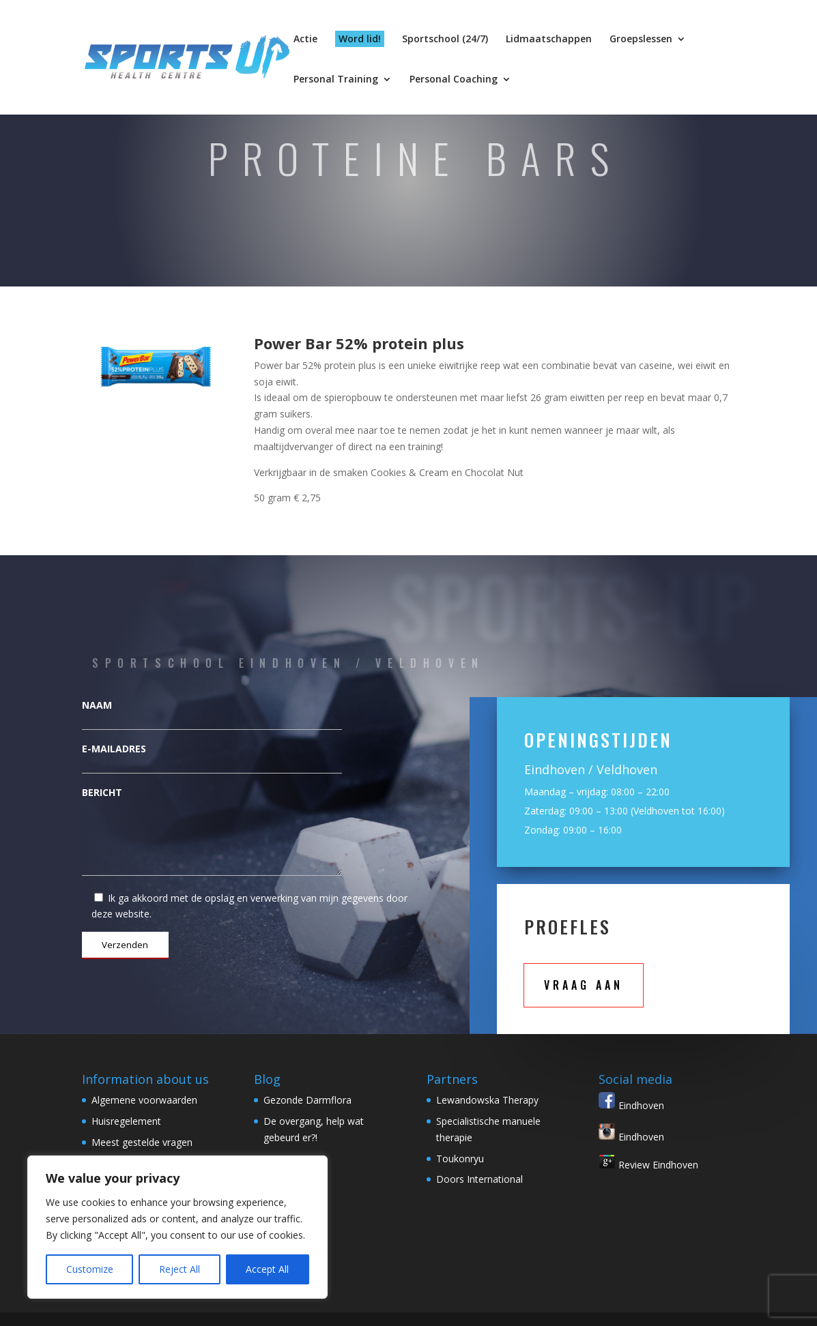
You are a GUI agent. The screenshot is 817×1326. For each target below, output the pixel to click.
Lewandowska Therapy (487, 1099)
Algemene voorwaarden (144, 1099)
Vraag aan (583, 985)
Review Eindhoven (648, 1164)
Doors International (479, 1179)
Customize (89, 1269)
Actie (305, 39)
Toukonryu (460, 1158)
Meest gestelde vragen (141, 1142)
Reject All (179, 1269)
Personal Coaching (454, 79)
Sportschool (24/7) (445, 39)
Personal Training (335, 79)
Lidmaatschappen (549, 39)
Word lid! (360, 38)
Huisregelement (126, 1121)
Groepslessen (641, 39)
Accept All (267, 1269)
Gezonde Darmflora (307, 1099)
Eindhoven (631, 1105)
